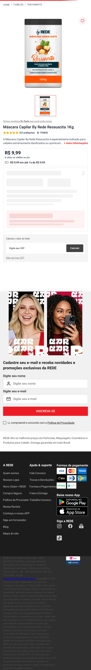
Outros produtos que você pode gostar (27, 121)
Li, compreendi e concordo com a (41, 422)
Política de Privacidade (60, 422)
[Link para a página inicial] (6, 4)
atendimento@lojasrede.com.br (19, 578)
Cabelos (18, 4)
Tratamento (34, 4)
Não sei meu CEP (15, 258)
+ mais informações (76, 143)
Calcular (74, 248)
